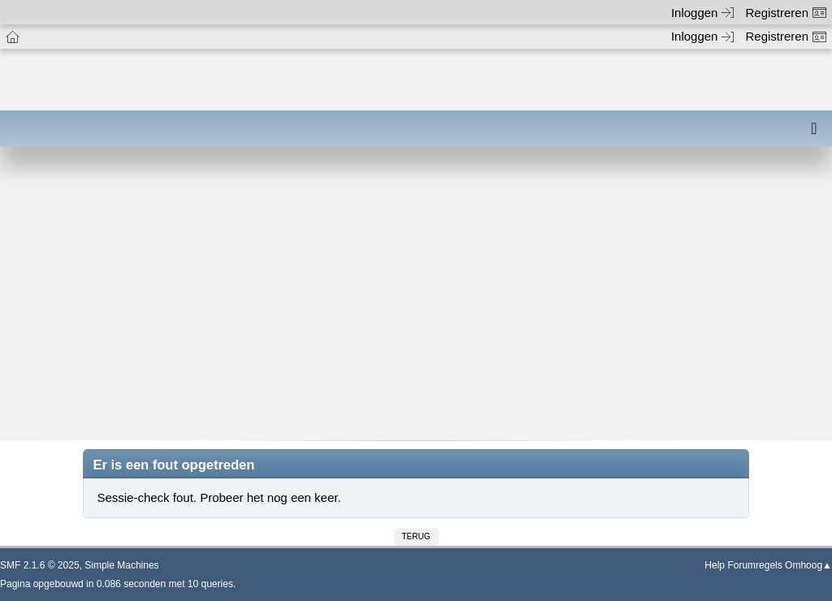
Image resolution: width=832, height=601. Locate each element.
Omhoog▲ (808, 565)
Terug (416, 536)
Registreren (785, 12)
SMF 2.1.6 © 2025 (40, 565)
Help (714, 565)
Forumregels (754, 565)
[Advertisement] (416, 304)
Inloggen (702, 12)
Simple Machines (121, 565)
